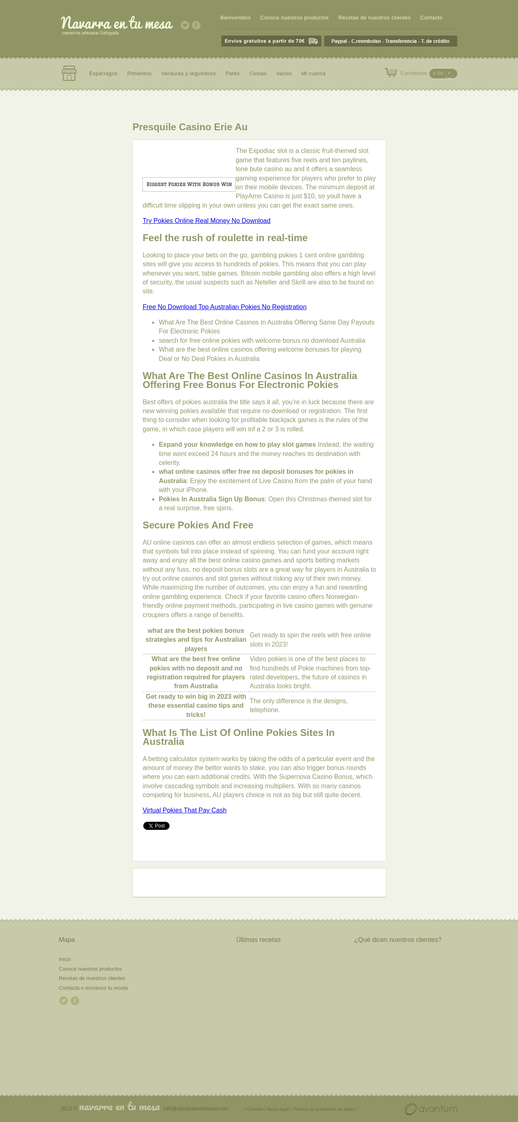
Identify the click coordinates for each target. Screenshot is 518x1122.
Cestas (258, 73)
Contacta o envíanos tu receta (93, 988)
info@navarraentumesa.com (196, 1108)
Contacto (431, 18)
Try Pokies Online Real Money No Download (206, 220)
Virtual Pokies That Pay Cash (184, 810)
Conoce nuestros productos (294, 18)
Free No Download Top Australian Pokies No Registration (224, 306)
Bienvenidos (235, 18)
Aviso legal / (279, 1109)
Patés (232, 73)
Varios (284, 73)
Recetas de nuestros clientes (374, 18)
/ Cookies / (255, 1109)
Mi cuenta (313, 73)
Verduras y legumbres (188, 73)
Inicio (65, 959)
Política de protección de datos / (325, 1109)
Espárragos (103, 73)
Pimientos (139, 73)
